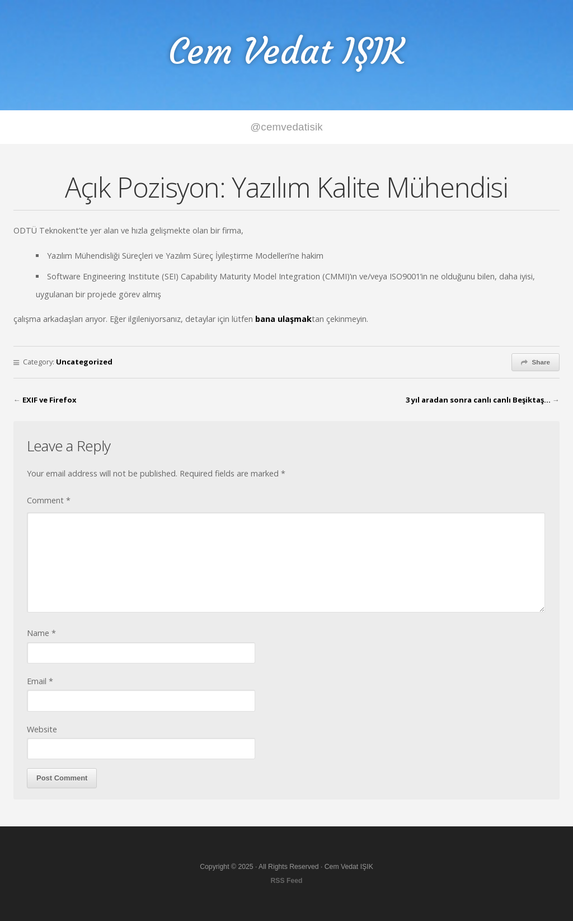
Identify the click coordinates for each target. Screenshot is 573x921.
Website (42, 729)
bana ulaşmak (283, 319)
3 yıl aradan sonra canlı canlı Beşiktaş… (478, 400)
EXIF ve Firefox (49, 400)
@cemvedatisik (286, 127)
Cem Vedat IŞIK (286, 51)
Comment (49, 500)
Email (40, 681)
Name (41, 633)
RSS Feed (286, 881)
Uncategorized (84, 362)
